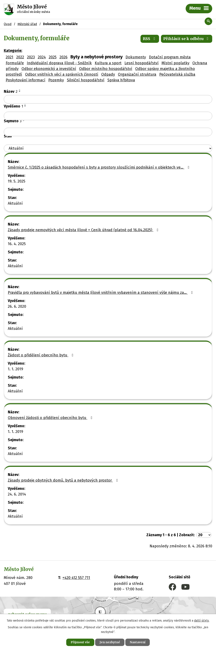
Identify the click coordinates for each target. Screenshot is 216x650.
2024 (42, 57)
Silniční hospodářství (85, 80)
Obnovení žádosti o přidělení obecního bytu (51, 417)
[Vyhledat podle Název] (108, 99)
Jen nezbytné (110, 642)
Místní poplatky (175, 63)
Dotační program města (170, 57)
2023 (31, 57)
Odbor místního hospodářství (105, 68)
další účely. (201, 620)
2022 (20, 57)
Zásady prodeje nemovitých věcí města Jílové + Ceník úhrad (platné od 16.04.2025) (84, 230)
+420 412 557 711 (76, 577)
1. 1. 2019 (15, 369)
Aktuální (15, 203)
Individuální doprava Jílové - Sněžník (59, 63)
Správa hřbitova (121, 80)
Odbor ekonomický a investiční (49, 68)
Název (11, 91)
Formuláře (15, 63)
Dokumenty (136, 57)
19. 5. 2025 (16, 181)
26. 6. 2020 (17, 306)
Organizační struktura (137, 74)
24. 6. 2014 (17, 494)
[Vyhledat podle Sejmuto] (108, 132)
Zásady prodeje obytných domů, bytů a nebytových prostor (64, 480)
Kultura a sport (108, 63)
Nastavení (137, 642)
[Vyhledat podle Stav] (108, 148)
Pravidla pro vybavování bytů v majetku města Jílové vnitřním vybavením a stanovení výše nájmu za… (101, 292)
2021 (9, 57)
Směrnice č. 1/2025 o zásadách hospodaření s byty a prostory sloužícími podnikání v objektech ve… (99, 167)
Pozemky (56, 80)
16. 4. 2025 (17, 244)
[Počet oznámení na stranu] (203, 535)
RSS (150, 38)
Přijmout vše (80, 642)
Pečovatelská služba (177, 74)
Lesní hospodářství (141, 63)
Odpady (108, 74)
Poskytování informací (25, 80)
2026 (63, 57)
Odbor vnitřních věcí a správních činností (61, 74)
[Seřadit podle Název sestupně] (20, 91)
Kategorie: (13, 50)
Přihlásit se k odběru (186, 38)
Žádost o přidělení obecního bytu (41, 355)
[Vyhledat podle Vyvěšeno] (108, 116)
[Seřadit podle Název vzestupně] (20, 89)
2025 (53, 57)
